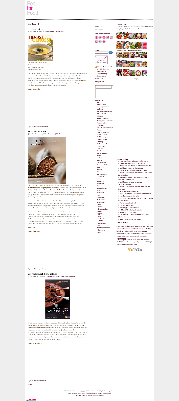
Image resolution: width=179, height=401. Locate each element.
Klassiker (100, 160)
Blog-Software (100, 395)
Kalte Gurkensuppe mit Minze (130, 219)
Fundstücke (101, 146)
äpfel (135, 244)
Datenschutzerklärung (103, 33)
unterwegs (148, 242)
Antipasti (100, 109)
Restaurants (101, 200)
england (118, 228)
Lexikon (99, 179)
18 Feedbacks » (59, 31)
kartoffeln (119, 234)
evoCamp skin (94, 391)
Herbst (99, 156)
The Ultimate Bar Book (128, 203)
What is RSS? (99, 78)
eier (152, 226)
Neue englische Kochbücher (129, 191)
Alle (98, 102)
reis (131, 236)
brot (136, 226)
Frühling (100, 142)
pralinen (42, 269)
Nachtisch (100, 181)
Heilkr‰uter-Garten (84, 393)
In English (100, 158)
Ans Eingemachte (103, 107)
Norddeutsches (102, 188)
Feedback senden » (70, 276)
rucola (134, 239)
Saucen (99, 207)
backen (127, 226)
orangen (118, 236)
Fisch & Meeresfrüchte (105, 128)
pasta (127, 236)
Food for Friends (103, 132)
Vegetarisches (101, 223)
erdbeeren (124, 228)
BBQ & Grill (101, 114)
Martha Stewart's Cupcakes (129, 196)
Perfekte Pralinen (37, 131)
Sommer (100, 211)
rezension (42, 381)
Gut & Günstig (102, 153)
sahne (138, 239)
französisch (131, 228)
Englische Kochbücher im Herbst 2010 (133, 170)
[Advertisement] (89, 8)
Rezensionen (101, 202)
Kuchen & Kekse (103, 165)
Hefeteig (99, 169)
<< (29, 385)
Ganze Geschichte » (35, 89)
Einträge (106, 69)
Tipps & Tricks (102, 218)
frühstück (137, 228)
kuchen (133, 234)
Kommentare (101, 71)
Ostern (99, 190)
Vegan (99, 225)
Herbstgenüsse (36, 29)
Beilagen (100, 116)
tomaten (142, 241)
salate (145, 239)
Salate (99, 204)
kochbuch (35, 126)
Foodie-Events (102, 135)
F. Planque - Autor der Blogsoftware (85, 395)
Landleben (100, 176)
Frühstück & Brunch (104, 144)
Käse (98, 172)
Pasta (98, 195)
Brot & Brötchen (103, 118)
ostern (123, 236)
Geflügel (100, 149)
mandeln (141, 233)
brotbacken (141, 226)
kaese (140, 231)
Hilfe (87, 391)
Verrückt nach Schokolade (42, 274)
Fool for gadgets (102, 137)
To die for (100, 221)
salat (141, 239)
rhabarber (129, 239)
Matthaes (75, 192)
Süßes (99, 216)
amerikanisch (120, 226)
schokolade (120, 242)
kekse (124, 233)
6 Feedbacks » (60, 134)
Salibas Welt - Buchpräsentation (131, 210)
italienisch (129, 231)
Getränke (100, 151)
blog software (111, 391)
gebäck (142, 228)
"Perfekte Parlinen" (56, 190)
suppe (130, 241)
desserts (147, 226)
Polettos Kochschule (127, 205)
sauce (148, 239)
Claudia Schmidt (74, 391)
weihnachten (120, 244)
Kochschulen (101, 162)
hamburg (148, 229)
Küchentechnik (102, 174)
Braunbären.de (107, 393)
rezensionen (43, 126)
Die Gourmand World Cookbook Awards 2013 (136, 166)
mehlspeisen (148, 233)
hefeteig (118, 231)
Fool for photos (102, 139)
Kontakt (83, 391)
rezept (121, 239)
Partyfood (100, 193)
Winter (99, 232)
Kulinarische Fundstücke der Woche (132, 163)
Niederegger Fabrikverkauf (129, 207)
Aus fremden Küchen (104, 111)
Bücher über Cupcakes (128, 212)
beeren (132, 226)
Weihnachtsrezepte (103, 228)
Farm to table (101, 123)
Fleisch (99, 130)
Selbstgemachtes (102, 209)
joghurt (136, 231)
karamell (144, 231)
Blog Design (102, 391)
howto (124, 231)
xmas (125, 244)
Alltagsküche (101, 104)
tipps (138, 241)
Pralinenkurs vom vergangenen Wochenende (43, 188)
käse (137, 234)
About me (98, 26)
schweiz (126, 241)
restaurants (135, 236)
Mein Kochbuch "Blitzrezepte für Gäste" (134, 161)
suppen (134, 241)
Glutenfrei (100, 167)
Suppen (99, 214)
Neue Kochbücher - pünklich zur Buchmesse (135, 194)
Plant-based (101, 197)
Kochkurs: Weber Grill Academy (131, 168)
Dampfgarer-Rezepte (96, 393)
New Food (100, 183)
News (98, 186)
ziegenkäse (130, 244)
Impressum (99, 30)
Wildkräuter (101, 230)
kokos (128, 233)
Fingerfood (100, 125)
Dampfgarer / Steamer (104, 121)
